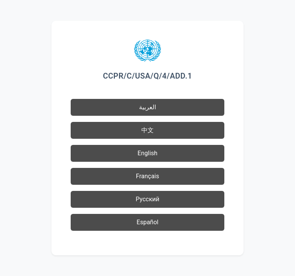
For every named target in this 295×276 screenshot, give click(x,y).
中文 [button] (147, 130)
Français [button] (147, 176)
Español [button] (148, 222)
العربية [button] (147, 107)
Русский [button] (147, 199)
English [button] (147, 153)
